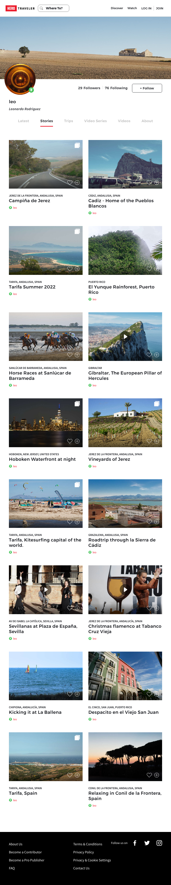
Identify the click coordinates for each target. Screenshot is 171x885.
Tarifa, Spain (23, 793)
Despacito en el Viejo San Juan (123, 712)
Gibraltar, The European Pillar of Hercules (125, 375)
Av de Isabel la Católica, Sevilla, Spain (35, 621)
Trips (68, 121)
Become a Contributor (25, 852)
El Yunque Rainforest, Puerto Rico (121, 289)
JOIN (159, 8)
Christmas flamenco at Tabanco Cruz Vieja (124, 629)
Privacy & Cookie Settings (92, 860)
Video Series (95, 121)
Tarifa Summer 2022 (32, 287)
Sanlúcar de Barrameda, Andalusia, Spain (38, 368)
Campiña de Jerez (29, 201)
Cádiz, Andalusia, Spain (104, 196)
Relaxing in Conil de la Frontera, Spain (125, 796)
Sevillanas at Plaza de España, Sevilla (43, 629)
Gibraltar (95, 368)
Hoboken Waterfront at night (42, 459)
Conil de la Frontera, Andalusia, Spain (115, 788)
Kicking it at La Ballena (35, 712)
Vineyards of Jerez (109, 459)
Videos (124, 121)
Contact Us (81, 868)
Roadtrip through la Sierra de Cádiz (122, 542)
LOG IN (146, 8)
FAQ (12, 868)
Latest (23, 121)
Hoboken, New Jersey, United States (34, 454)
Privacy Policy (83, 852)
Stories (46, 121)
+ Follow (147, 88)
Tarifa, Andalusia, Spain (25, 282)
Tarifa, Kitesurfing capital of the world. (45, 542)
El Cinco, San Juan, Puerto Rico (110, 707)
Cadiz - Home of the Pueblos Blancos (121, 203)
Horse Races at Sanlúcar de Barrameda (40, 375)
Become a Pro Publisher (26, 860)
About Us (15, 844)
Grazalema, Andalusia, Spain (108, 535)
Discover (117, 8)
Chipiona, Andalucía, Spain (27, 707)
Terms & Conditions (87, 844)
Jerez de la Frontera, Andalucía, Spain (115, 621)
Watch (132, 8)
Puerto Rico (96, 282)
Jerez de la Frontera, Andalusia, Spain (36, 196)
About (147, 121)
